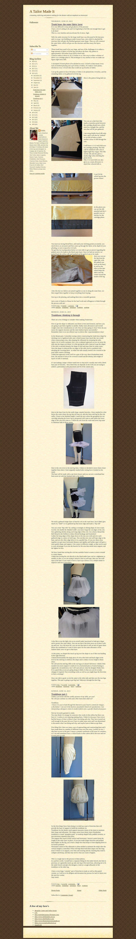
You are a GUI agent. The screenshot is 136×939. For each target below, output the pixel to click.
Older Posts (102, 890)
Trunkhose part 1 (38, 98)
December (37, 75)
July (35, 85)
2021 (33, 64)
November (37, 78)
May (35, 100)
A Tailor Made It (42, 11)
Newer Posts (55, 890)
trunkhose (80, 307)
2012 (33, 117)
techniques (73, 307)
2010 (33, 122)
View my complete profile (37, 173)
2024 (33, 61)
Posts (33, 50)
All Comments (36, 53)
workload (86, 307)
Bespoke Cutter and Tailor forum (46, 911)
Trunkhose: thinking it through (65, 315)
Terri (43, 130)
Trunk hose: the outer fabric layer (66, 24)
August (36, 82)
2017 (33, 68)
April (35, 103)
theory (72, 686)
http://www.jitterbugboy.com (44, 919)
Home (79, 890)
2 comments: (72, 884)
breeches (58, 307)
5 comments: (72, 685)
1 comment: (70, 306)
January (36, 110)
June (35, 87)
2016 (33, 71)
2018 (33, 66)
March (36, 105)
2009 (33, 124)
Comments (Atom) (67, 895)
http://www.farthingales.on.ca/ (45, 917)
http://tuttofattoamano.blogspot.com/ (47, 915)
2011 (33, 119)
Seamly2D (38, 925)
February (36, 108)
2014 (33, 112)
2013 (33, 115)
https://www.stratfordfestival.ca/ (45, 923)
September (37, 80)
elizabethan (65, 307)
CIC (36, 913)
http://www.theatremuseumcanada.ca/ (47, 921)
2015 (33, 73)
